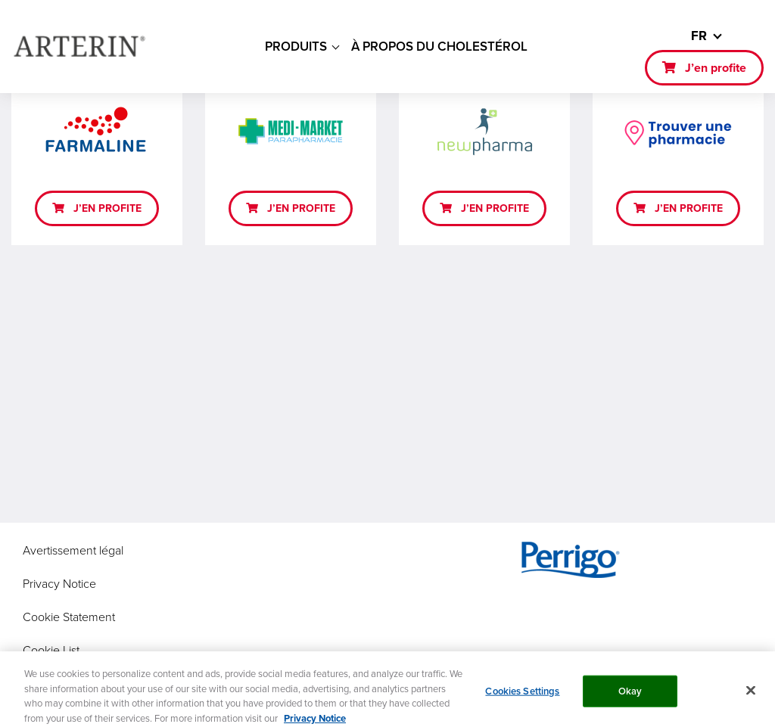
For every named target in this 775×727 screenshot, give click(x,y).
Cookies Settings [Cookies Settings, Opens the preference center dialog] (522, 695)
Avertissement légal (73, 550)
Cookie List (51, 650)
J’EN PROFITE (107, 208)
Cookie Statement (69, 616)
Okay (630, 695)
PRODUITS (296, 46)
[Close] (750, 695)
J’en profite (715, 67)
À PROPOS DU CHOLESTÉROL (439, 46)
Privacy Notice (59, 583)
